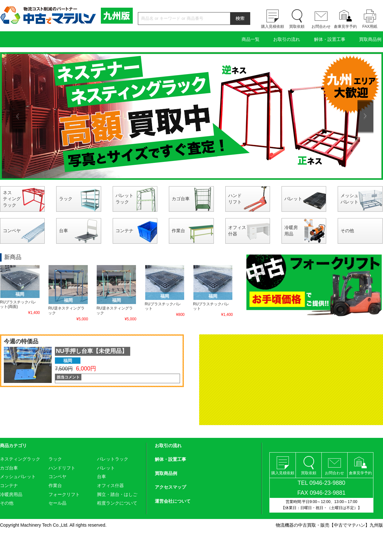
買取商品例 (370, 39)
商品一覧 (250, 39)
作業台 (178, 230)
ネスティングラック (12, 199)
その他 (347, 230)
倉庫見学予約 (345, 26)
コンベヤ (12, 230)
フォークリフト (64, 494)
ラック (65, 198)
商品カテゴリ (13, 445)
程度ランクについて (117, 503)
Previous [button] (18, 116)
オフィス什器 (237, 230)
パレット (293, 198)
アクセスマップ (170, 487)
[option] (191, 116)
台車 (63, 230)
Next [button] (365, 116)
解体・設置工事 (329, 39)
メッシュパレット (349, 198)
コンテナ (124, 230)
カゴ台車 (181, 198)
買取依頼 (296, 26)
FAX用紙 (369, 26)
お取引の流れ (286, 39)
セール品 (57, 503)
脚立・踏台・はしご (117, 494)
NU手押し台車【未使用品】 (91, 351)
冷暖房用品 (291, 230)
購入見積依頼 (272, 26)
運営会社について (173, 501)
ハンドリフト (235, 198)
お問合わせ (321, 26)
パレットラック (124, 198)
